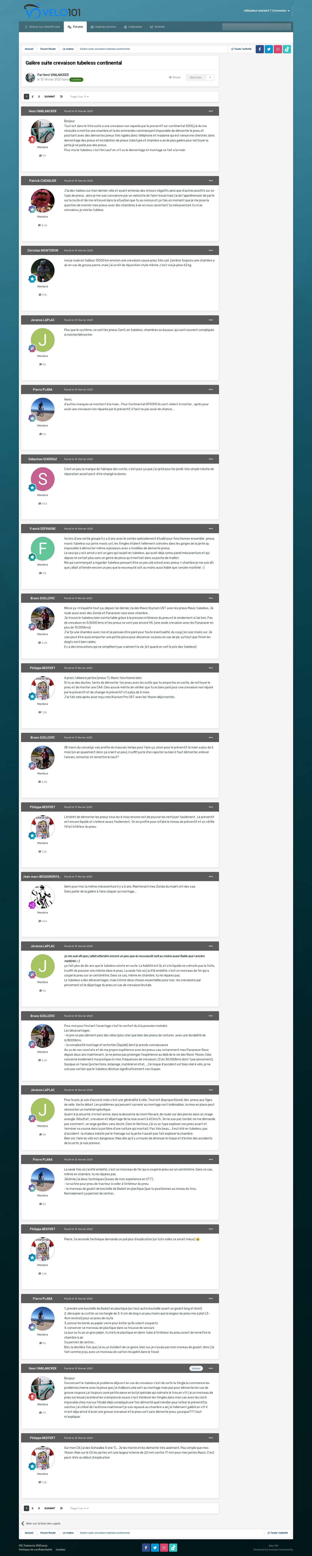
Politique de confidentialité (35, 1549)
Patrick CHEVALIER (42, 180)
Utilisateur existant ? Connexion (267, 10)
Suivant (49, 96)
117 (42, 155)
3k (42, 364)
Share (175, 77)
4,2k (42, 642)
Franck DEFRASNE (43, 528)
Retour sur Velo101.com (44, 26)
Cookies (60, 1549)
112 (42, 573)
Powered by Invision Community (273, 1549)
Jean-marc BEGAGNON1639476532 (48, 876)
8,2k (42, 225)
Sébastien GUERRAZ (42, 459)
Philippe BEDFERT (42, 668)
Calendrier (135, 26)
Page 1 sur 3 (80, 96)
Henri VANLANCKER (56, 75)
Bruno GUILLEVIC (42, 598)
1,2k (42, 712)
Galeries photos (105, 26)
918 (43, 294)
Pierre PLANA (42, 389)
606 (42, 921)
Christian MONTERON (42, 250)
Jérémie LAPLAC (43, 320)
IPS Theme (25, 1545)
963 (42, 503)
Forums (77, 26)
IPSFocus (41, 1545)
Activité (159, 26)
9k (42, 434)
